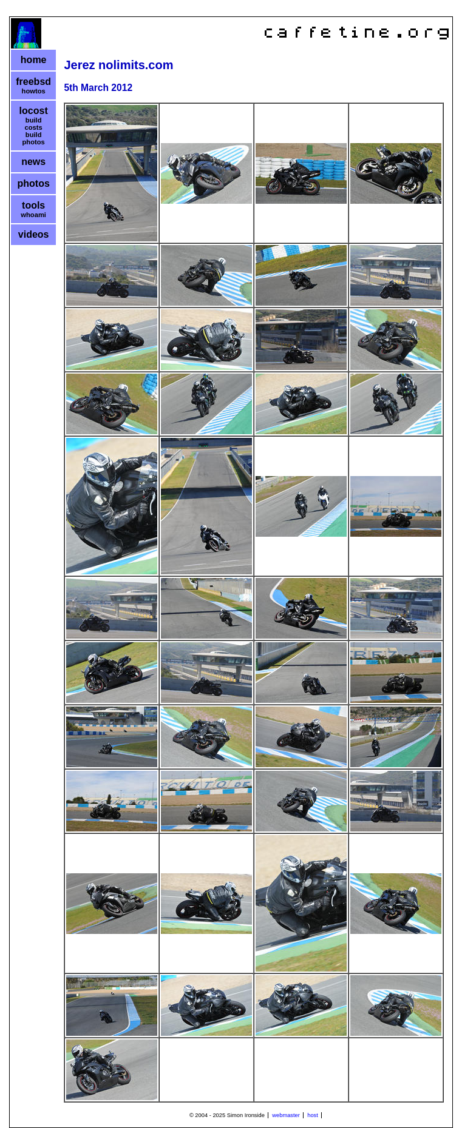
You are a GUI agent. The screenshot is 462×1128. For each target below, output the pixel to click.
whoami (33, 214)
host (312, 1115)
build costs (33, 123)
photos (34, 183)
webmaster (286, 1115)
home (34, 60)
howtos (34, 91)
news (33, 161)
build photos (33, 138)
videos (33, 234)
